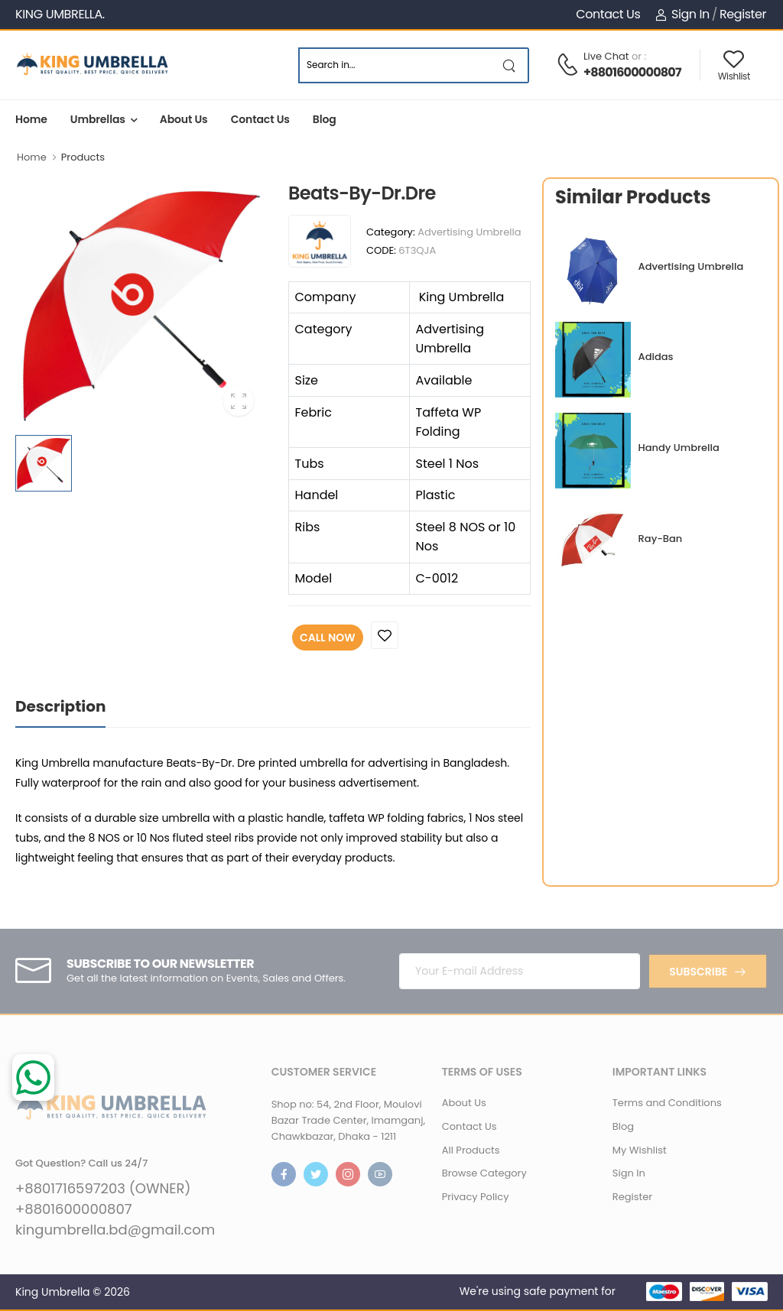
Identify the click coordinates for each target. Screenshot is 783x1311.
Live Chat (606, 56)
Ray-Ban (660, 538)
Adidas (656, 356)
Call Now (328, 637)
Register (743, 14)
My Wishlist (639, 1150)
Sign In (682, 14)
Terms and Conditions (667, 1102)
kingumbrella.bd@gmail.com (115, 1230)
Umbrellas (97, 119)
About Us (184, 119)
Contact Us (608, 14)
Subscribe (698, 971)
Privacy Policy (475, 1196)
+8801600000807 (632, 72)
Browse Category (484, 1173)
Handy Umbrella (679, 447)
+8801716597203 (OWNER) (103, 1189)
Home (31, 119)
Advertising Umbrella (469, 232)
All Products (471, 1150)
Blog (324, 119)
